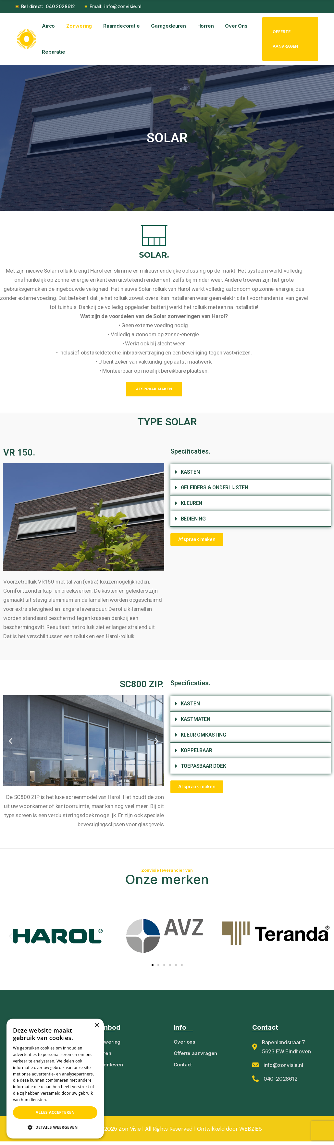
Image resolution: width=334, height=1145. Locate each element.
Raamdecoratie (121, 26)
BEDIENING (194, 518)
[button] (250, 472)
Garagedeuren (168, 26)
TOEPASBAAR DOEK (206, 766)
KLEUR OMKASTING (205, 734)
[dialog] (55, 1079)
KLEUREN (192, 503)
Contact (183, 1064)
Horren (205, 26)
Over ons (236, 26)
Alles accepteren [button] (55, 1112)
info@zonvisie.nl (123, 6)
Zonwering (79, 26)
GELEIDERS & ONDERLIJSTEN (217, 487)
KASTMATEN (197, 719)
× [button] (96, 1025)
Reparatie (53, 52)
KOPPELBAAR (198, 750)
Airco (48, 26)
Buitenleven (109, 1064)
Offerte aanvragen (285, 39)
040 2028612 (60, 6)
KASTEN (191, 472)
